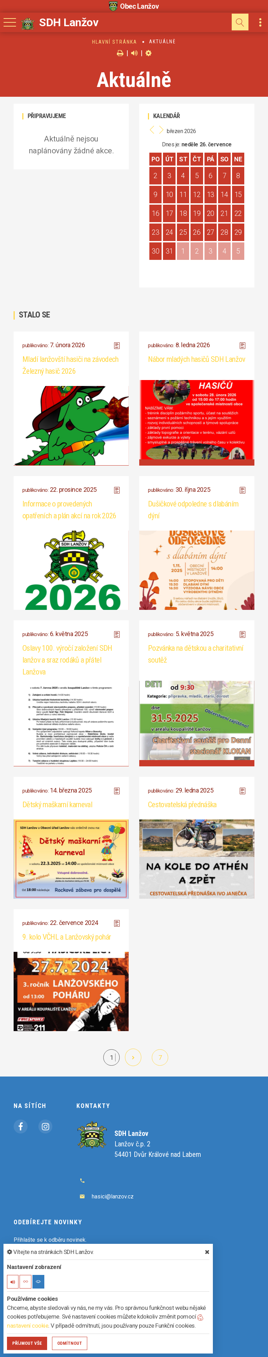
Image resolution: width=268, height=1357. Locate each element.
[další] (133, 1057)
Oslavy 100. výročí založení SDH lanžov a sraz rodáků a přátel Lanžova (67, 660)
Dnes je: (171, 144)
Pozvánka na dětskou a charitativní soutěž (196, 654)
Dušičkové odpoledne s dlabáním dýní (193, 509)
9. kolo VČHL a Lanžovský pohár (66, 937)
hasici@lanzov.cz (113, 1196)
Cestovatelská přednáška (182, 804)
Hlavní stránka (114, 42)
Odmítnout (69, 1343)
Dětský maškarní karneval (57, 804)
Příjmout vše (27, 1343)
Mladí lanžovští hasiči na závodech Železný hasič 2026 (70, 365)
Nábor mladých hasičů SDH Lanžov (196, 359)
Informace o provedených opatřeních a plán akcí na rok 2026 (69, 509)
